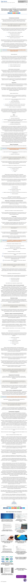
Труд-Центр (4, 1)
